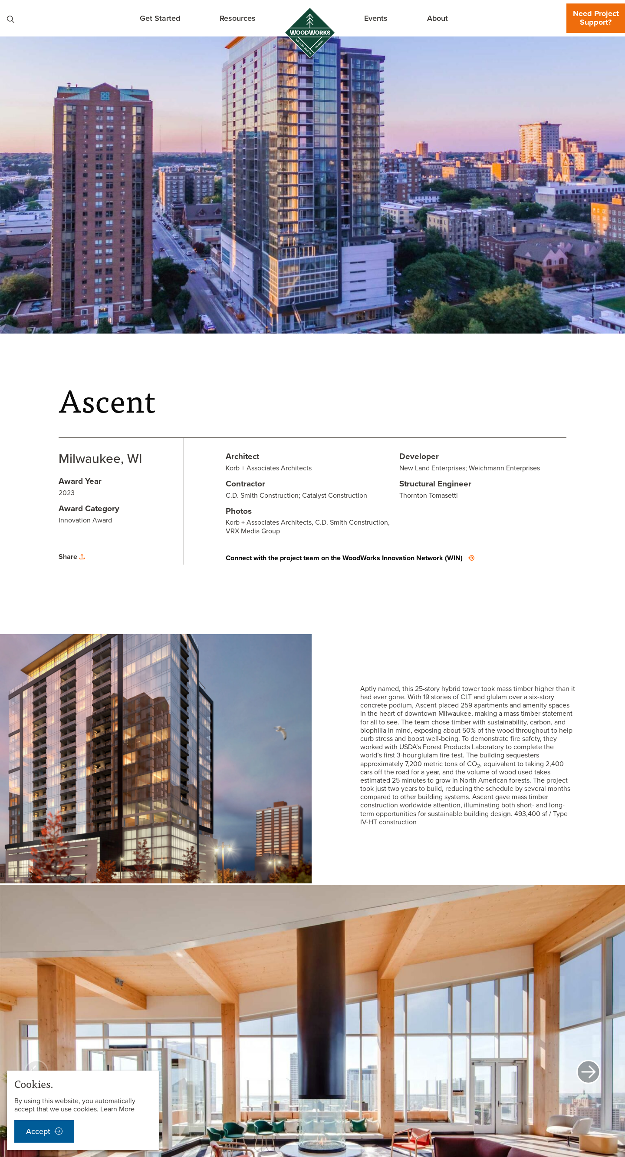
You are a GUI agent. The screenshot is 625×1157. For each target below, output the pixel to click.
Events (376, 18)
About (437, 18)
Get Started (160, 18)
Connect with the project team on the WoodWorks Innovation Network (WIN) (344, 558)
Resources (238, 18)
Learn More (117, 1109)
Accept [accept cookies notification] (38, 1131)
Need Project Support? (596, 18)
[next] (588, 1073)
